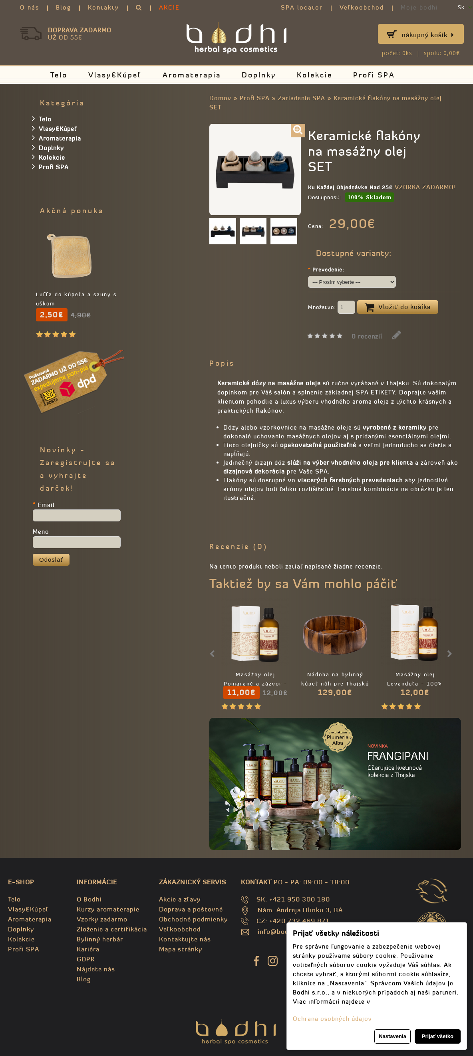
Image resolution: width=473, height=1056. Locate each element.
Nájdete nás (96, 969)
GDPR (86, 959)
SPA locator (302, 7)
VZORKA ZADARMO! (425, 187)
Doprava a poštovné (191, 909)
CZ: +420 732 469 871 (293, 921)
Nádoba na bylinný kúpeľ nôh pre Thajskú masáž (335, 683)
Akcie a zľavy (180, 899)
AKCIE (169, 7)
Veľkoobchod (362, 7)
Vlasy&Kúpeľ (115, 74)
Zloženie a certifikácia (112, 929)
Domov (220, 98)
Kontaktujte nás (185, 939)
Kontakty (103, 7)
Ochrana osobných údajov (332, 1018)
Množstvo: (331, 308)
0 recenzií (367, 336)
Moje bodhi (419, 7)
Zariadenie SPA (301, 98)
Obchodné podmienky (193, 919)
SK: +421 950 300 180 (293, 899)
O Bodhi (89, 899)
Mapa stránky (180, 949)
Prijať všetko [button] (437, 1036)
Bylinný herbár (100, 939)
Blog (63, 7)
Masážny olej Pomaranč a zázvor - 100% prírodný (255, 683)
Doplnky (259, 74)
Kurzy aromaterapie (108, 909)
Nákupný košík (428, 35)
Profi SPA (374, 74)
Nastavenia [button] (392, 1036)
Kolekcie (314, 74)
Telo (59, 74)
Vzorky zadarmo (102, 919)
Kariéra (88, 949)
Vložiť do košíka (398, 307)
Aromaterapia (192, 74)
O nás (29, 7)
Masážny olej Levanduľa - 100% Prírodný (415, 683)
